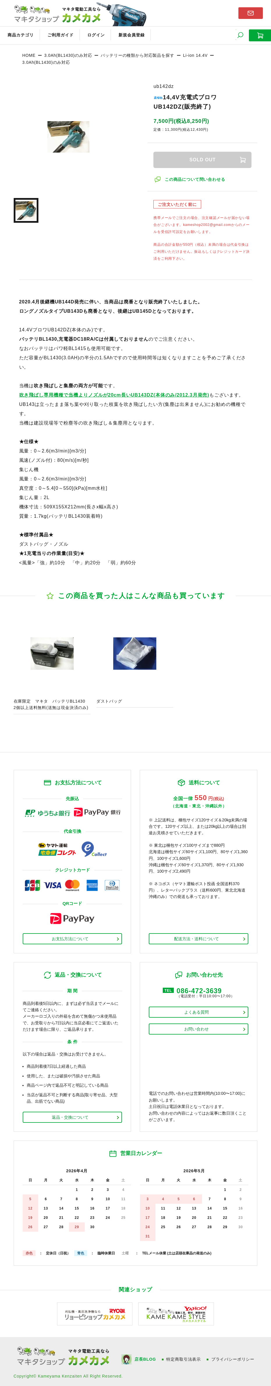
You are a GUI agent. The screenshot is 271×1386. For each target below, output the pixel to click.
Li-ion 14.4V (195, 54)
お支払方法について (70, 937)
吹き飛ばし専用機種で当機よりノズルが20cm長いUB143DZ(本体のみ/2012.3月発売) (114, 393)
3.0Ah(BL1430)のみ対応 (68, 54)
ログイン (91, 34)
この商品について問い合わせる (195, 178)
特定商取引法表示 (184, 1357)
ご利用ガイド (57, 34)
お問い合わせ (196, 1028)
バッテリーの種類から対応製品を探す (137, 54)
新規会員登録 (124, 34)
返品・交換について (70, 1115)
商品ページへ (52, 664)
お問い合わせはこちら (250, 12)
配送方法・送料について (196, 937)
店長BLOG (145, 1357)
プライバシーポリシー (233, 1357)
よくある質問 (196, 1011)
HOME (29, 54)
